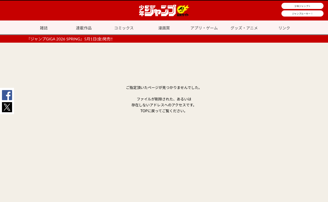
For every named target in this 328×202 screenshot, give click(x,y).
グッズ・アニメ (244, 28)
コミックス (124, 28)
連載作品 (84, 28)
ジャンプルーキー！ (302, 13)
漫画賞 (164, 28)
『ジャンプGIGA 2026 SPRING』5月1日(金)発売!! (70, 38)
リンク (284, 28)
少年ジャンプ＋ (302, 6)
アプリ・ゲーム (204, 28)
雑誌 (44, 28)
